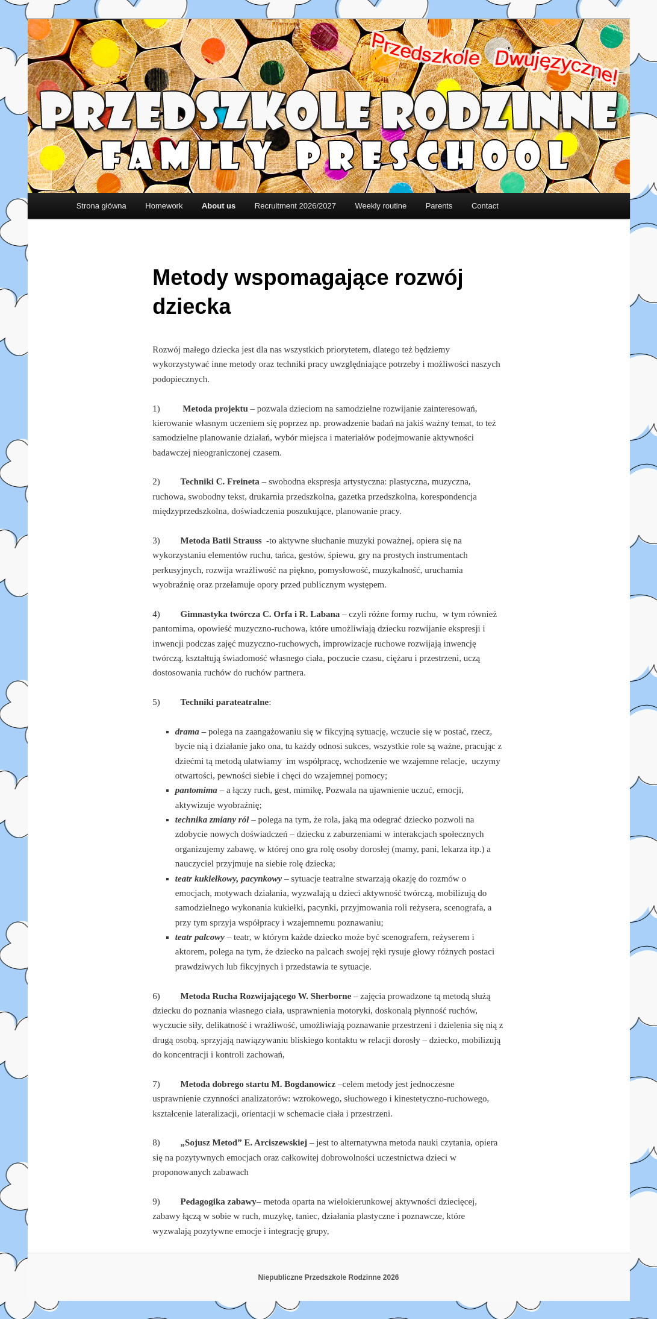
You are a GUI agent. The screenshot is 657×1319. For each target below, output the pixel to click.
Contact (485, 205)
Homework (163, 205)
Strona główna (101, 205)
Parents (439, 205)
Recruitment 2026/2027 (295, 205)
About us (218, 205)
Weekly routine (380, 205)
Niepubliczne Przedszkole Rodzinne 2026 (328, 1277)
